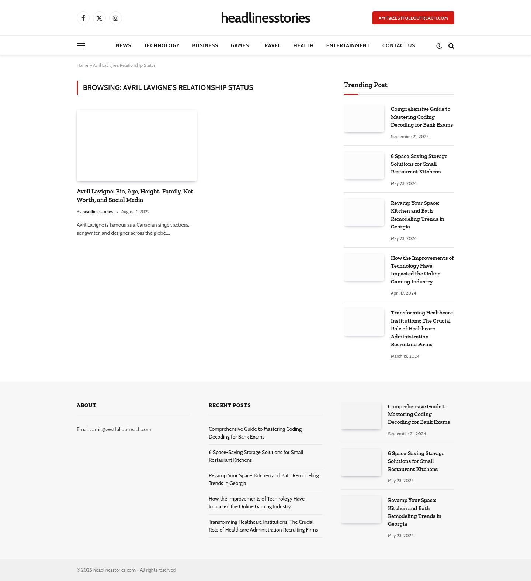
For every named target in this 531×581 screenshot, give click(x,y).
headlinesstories (98, 211)
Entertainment (348, 45)
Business (205, 45)
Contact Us (398, 45)
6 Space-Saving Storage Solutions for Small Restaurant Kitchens (419, 164)
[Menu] (81, 45)
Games (240, 45)
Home (82, 65)
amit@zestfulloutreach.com (413, 18)
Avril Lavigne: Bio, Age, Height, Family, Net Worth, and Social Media (135, 195)
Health (304, 45)
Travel (271, 45)
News (123, 45)
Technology (162, 45)
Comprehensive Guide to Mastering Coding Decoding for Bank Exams (422, 117)
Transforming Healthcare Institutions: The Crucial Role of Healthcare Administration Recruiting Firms (422, 328)
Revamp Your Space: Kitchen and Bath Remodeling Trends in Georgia (417, 215)
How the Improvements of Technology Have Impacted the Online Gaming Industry (422, 270)
